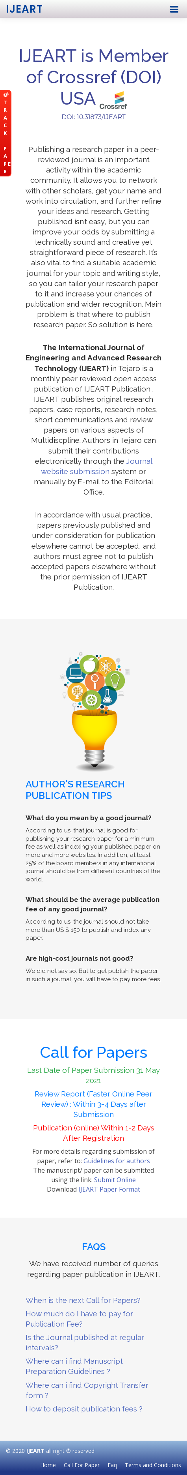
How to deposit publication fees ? (84, 1408)
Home (48, 1465)
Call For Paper (82, 1465)
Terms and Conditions (153, 1465)
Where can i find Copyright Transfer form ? (87, 1390)
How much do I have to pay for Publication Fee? (79, 1318)
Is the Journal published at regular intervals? (85, 1342)
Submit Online (115, 1179)
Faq (112, 1465)
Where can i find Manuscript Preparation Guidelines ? (74, 1366)
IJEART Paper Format (109, 1189)
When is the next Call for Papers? (83, 1300)
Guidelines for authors (116, 1160)
